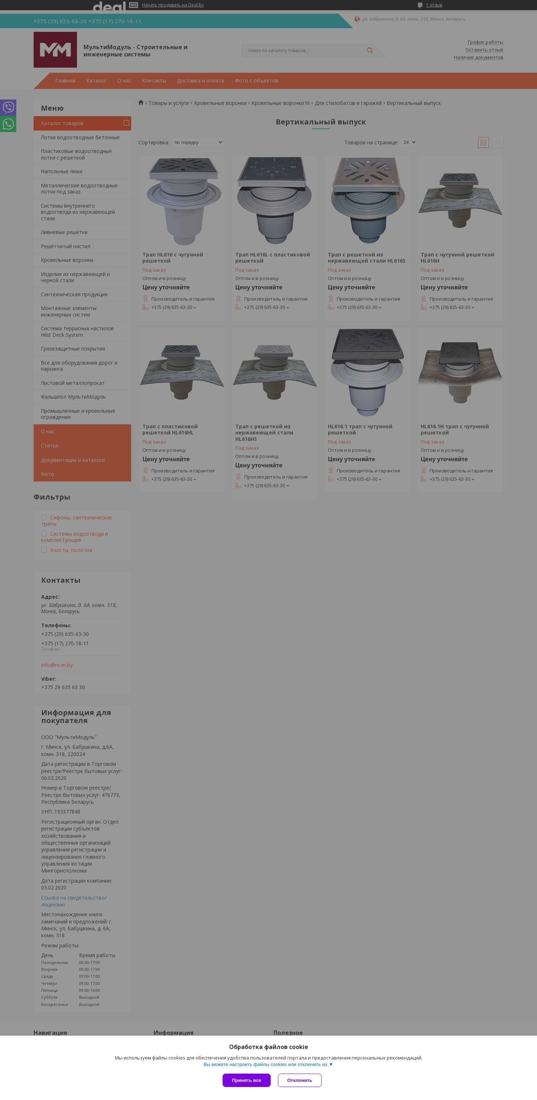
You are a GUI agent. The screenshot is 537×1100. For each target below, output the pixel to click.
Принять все (246, 1080)
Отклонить (299, 1080)
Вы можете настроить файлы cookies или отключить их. (265, 1064)
